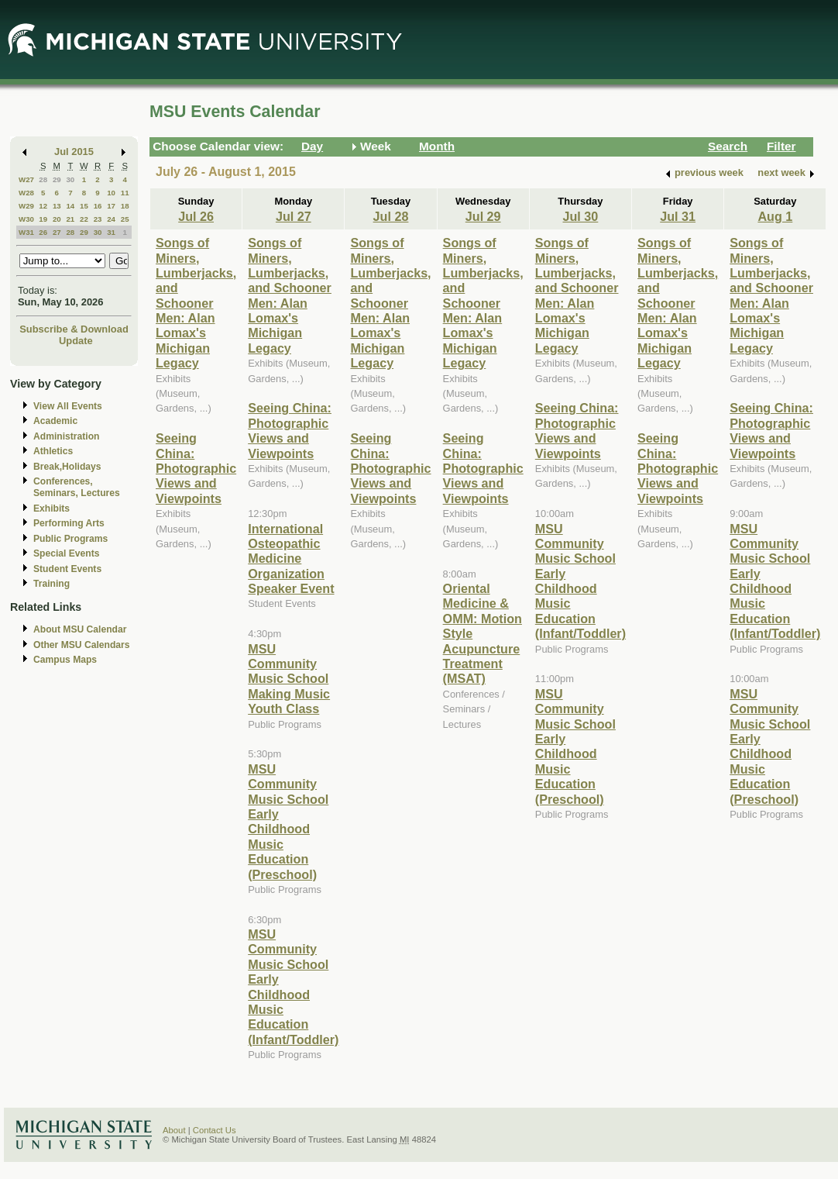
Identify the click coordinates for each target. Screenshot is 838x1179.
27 (57, 232)
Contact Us (214, 1130)
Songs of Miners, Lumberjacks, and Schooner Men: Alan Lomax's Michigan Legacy (196, 303)
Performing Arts (69, 523)
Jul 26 (196, 216)
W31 (26, 232)
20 (57, 219)
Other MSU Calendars (81, 644)
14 (70, 206)
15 (84, 206)
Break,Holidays (67, 466)
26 (43, 232)
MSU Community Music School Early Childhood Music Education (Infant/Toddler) (293, 986)
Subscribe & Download (74, 329)
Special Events (66, 553)
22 (84, 219)
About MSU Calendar (79, 629)
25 (125, 219)
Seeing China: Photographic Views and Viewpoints (196, 468)
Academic (55, 420)
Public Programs (70, 538)
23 (98, 219)
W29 (26, 206)
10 (111, 192)
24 (111, 219)
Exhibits (51, 508)
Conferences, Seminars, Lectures (76, 487)
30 (70, 179)
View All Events (67, 406)
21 (70, 219)
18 (125, 206)
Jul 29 (483, 216)
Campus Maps (65, 659)
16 (98, 206)
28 (43, 179)
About (174, 1130)
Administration (66, 436)
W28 (26, 192)
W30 (26, 219)
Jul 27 (293, 216)
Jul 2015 (74, 151)
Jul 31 (677, 216)
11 (125, 192)
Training (51, 583)
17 (111, 206)
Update (76, 340)
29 (57, 179)
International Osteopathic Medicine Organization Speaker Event (291, 559)
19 (43, 219)
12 (43, 206)
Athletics (53, 451)
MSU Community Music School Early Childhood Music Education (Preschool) (288, 821)
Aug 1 (774, 216)
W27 (26, 179)
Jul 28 (391, 216)
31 (111, 232)
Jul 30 (581, 216)
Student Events (67, 569)
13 (57, 206)
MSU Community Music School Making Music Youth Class (289, 679)
